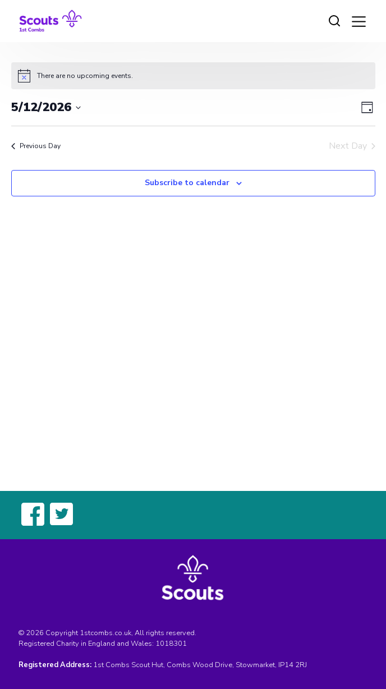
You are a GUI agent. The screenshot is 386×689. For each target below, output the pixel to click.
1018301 (171, 644)
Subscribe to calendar (187, 182)
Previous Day (36, 145)
